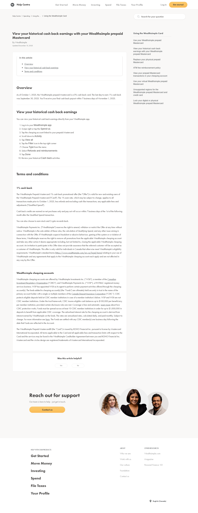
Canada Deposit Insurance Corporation (88, 293)
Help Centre (16, 16)
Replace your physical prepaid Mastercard (146, 60)
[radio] (61, 365)
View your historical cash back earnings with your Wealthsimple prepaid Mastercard (147, 51)
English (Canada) (159, 501)
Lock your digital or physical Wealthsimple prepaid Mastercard (148, 101)
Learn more (105, 304)
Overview (28, 64)
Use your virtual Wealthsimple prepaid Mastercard (150, 82)
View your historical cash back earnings (41, 67)
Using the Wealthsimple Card (55, 16)
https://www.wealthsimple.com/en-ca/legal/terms (79, 252)
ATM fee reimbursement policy (147, 68)
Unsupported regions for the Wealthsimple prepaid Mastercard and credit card (150, 92)
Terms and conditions (33, 71)
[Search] (160, 17)
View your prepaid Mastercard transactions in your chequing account (150, 74)
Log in (164, 4)
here (48, 319)
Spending (26, 16)
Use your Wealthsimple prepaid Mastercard (147, 41)
